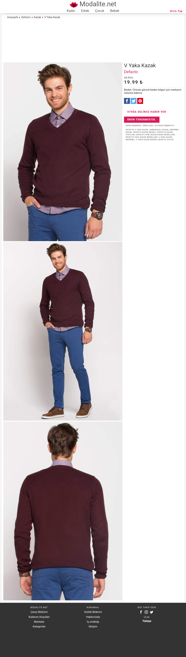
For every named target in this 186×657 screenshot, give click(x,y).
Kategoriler (39, 626)
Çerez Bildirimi (39, 612)
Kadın (71, 11)
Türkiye (146, 621)
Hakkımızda (93, 617)
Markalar (39, 621)
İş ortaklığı (93, 621)
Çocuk (99, 11)
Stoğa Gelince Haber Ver (146, 111)
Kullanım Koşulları (39, 617)
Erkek (85, 11)
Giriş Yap (176, 11)
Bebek (114, 11)
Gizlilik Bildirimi (93, 612)
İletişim (93, 626)
